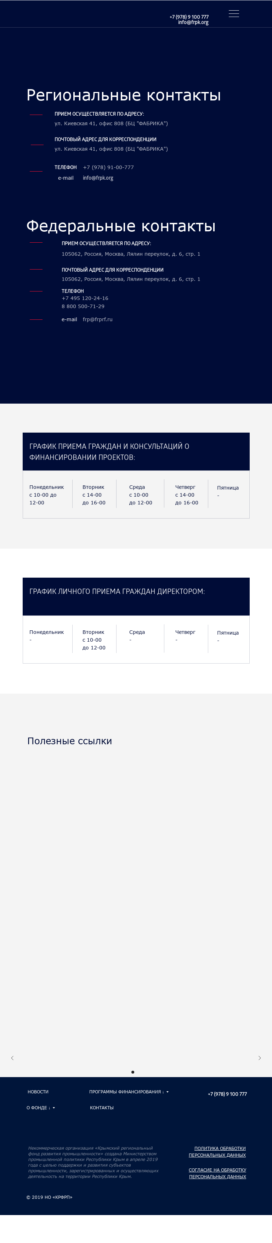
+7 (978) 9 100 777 (189, 18)
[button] (233, 14)
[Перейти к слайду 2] (139, 1072)
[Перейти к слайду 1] (132, 1072)
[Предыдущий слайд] (12, 1058)
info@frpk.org (193, 23)
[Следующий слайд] (259, 1058)
